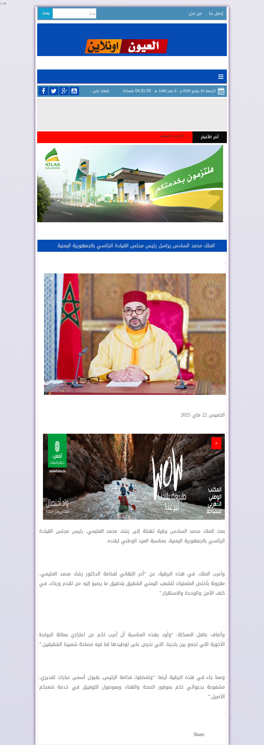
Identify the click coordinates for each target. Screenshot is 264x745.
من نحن (195, 13)
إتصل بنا (216, 13)
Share (199, 734)
